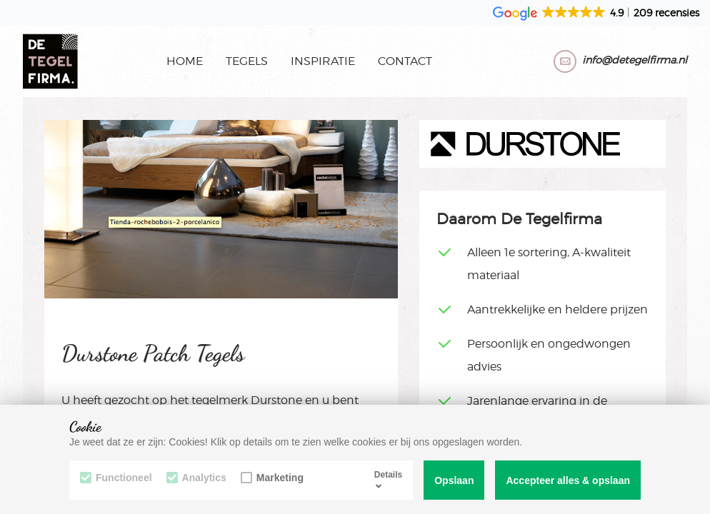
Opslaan (454, 480)
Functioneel (116, 477)
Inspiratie (323, 61)
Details (388, 479)
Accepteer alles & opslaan (568, 480)
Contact (405, 61)
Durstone (276, 400)
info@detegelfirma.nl (634, 60)
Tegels (247, 61)
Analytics (196, 477)
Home (184, 61)
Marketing (272, 477)
